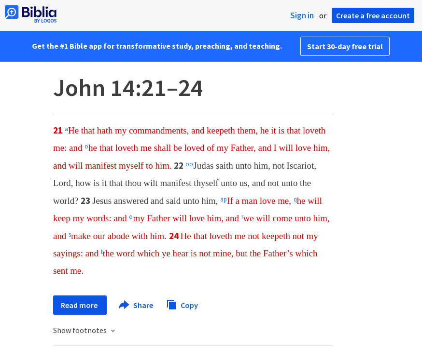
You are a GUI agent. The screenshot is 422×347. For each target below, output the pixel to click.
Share (136, 305)
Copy (182, 304)
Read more (80, 305)
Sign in (302, 15)
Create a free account (373, 15)
